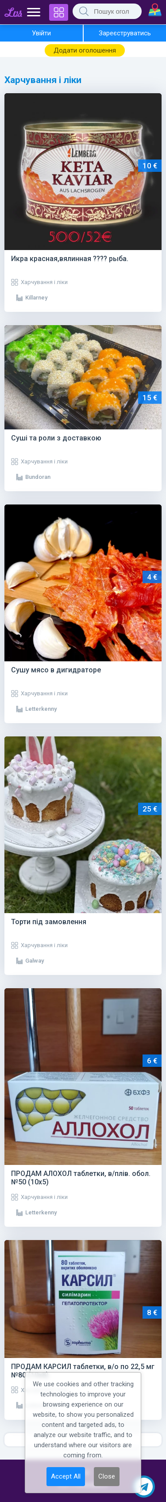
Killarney (36, 297)
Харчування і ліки (44, 282)
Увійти (41, 33)
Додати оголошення (85, 50)
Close (106, 1476)
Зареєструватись (125, 33)
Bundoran (37, 477)
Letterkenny (41, 708)
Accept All (66, 1476)
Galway (34, 960)
